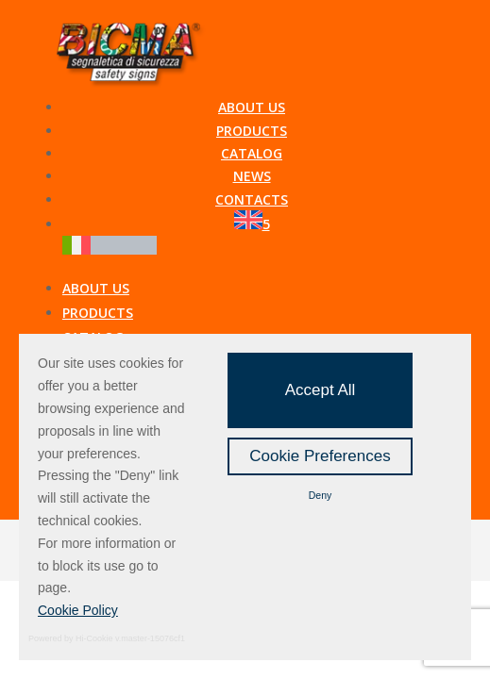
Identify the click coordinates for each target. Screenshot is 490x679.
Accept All (320, 390)
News (252, 176)
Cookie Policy (78, 610)
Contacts (251, 199)
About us (251, 107)
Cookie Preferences (319, 456)
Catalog (251, 153)
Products (251, 131)
